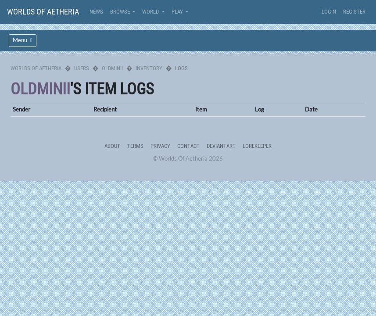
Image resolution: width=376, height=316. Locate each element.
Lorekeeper (257, 146)
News (96, 11)
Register (354, 11)
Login (329, 11)
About (112, 146)
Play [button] (178, 11)
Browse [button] (120, 11)
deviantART (221, 146)
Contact (188, 146)
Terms (135, 146)
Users (81, 68)
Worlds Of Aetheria (43, 11)
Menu (22, 40)
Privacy (160, 146)
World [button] (151, 11)
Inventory (149, 68)
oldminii (112, 68)
